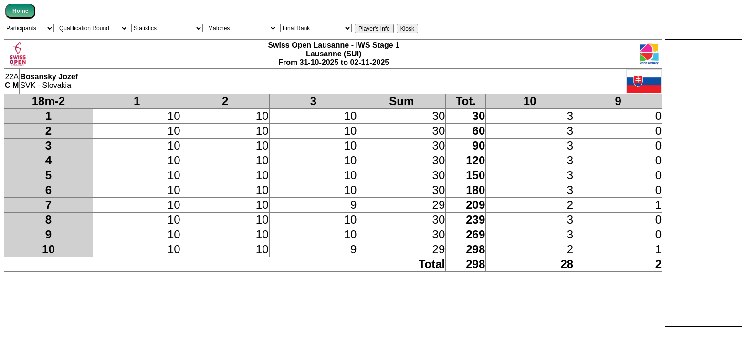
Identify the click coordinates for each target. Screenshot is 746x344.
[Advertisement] (703, 183)
